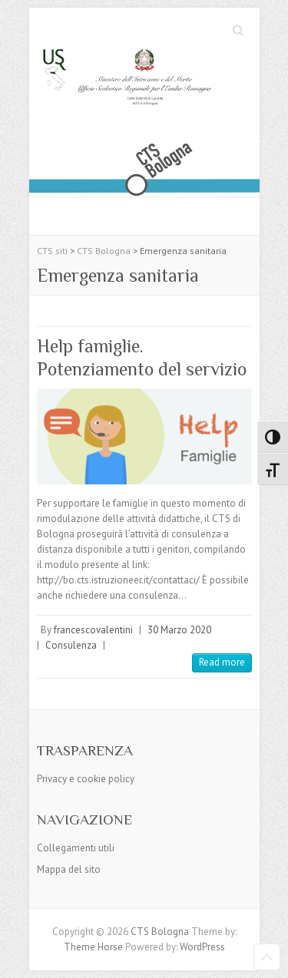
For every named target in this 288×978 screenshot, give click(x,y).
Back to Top (266, 956)
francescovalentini (93, 629)
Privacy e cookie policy (85, 778)
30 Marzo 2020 (179, 629)
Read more (222, 662)
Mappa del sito (69, 869)
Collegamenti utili (75, 847)
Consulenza (71, 645)
